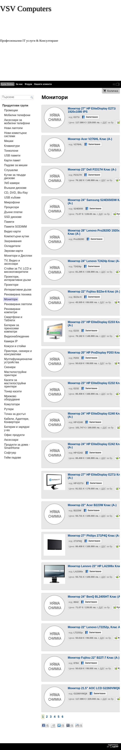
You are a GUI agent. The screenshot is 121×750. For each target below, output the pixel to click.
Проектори (11, 284)
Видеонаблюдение (16, 336)
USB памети (12, 155)
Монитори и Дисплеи (18, 255)
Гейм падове (12, 457)
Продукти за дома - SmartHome (17, 446)
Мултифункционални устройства (18, 361)
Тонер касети (13, 391)
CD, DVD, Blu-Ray (16, 192)
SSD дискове (13, 216)
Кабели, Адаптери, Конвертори (16, 420)
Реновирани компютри (12, 310)
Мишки (8, 140)
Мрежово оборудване (12, 398)
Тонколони (11, 150)
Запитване (92, 117)
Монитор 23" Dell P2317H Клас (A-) (92, 169)
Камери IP (11, 341)
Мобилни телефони (17, 115)
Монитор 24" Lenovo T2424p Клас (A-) (94, 261)
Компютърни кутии (16, 236)
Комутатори (12, 404)
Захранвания (13, 241)
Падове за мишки (15, 165)
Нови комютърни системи (15, 134)
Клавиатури (12, 145)
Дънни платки (13, 212)
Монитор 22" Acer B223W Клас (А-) (92, 505)
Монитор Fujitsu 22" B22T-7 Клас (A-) (93, 657)
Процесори (11, 207)
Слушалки (11, 170)
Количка (112, 90)
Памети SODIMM (15, 226)
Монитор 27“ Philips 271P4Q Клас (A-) (94, 535)
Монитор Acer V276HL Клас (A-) (90, 139)
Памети (9, 221)
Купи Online (7, 84)
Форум (28, 84)
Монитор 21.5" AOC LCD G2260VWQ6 (94, 688)
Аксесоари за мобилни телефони (17, 121)
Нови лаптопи (13, 128)
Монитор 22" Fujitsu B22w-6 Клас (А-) (94, 291)
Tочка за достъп (15, 413)
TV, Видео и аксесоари (12, 262)
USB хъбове (12, 197)
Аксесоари (11, 439)
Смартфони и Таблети (13, 319)
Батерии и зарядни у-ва (16, 428)
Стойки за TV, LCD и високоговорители (17, 270)
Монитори (10, 299)
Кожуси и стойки (15, 346)
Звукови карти (13, 250)
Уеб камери (11, 182)
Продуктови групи (15, 105)
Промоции (11, 110)
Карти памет (12, 160)
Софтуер (10, 452)
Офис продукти (14, 434)
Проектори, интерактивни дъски (17, 278)
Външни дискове (15, 187)
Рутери (9, 409)
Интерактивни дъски (17, 289)
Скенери (9, 367)
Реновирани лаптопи (18, 304)
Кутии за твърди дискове (15, 176)
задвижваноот (113, 746)
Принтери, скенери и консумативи (18, 352)
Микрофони (12, 202)
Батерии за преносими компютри (11, 328)
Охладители (12, 245)
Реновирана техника (17, 294)
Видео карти (12, 231)
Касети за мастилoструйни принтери (15, 383)
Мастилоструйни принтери (15, 373)
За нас (19, 84)
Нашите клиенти (43, 84)
